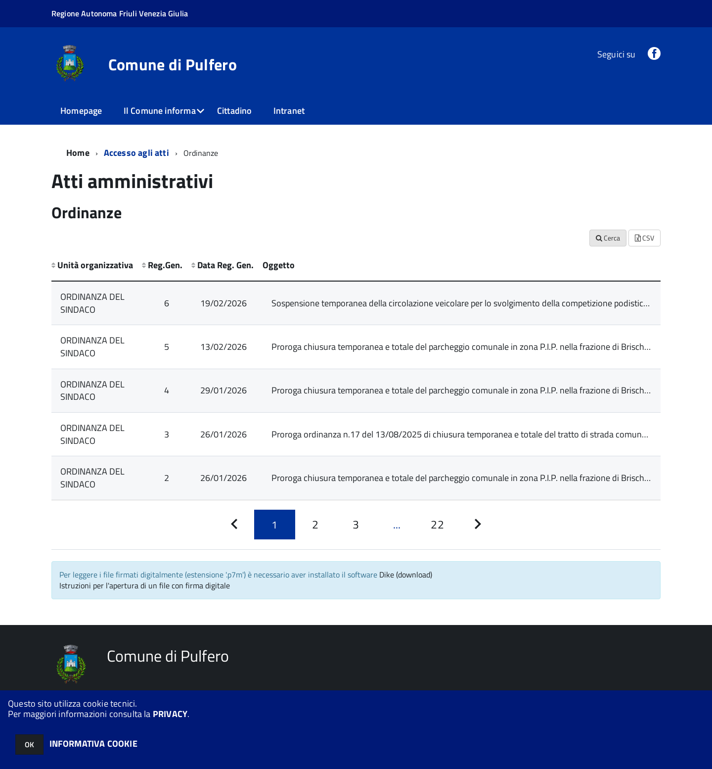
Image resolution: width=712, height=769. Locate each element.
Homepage (81, 110)
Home (77, 152)
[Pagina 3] (356, 524)
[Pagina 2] (315, 524)
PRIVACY (170, 714)
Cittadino (234, 110)
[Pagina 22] (437, 524)
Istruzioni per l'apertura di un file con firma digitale (144, 585)
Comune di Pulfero (172, 64)
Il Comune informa (160, 110)
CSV (644, 238)
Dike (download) (405, 574)
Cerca (608, 238)
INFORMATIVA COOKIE (93, 743)
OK (29, 744)
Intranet (289, 110)
